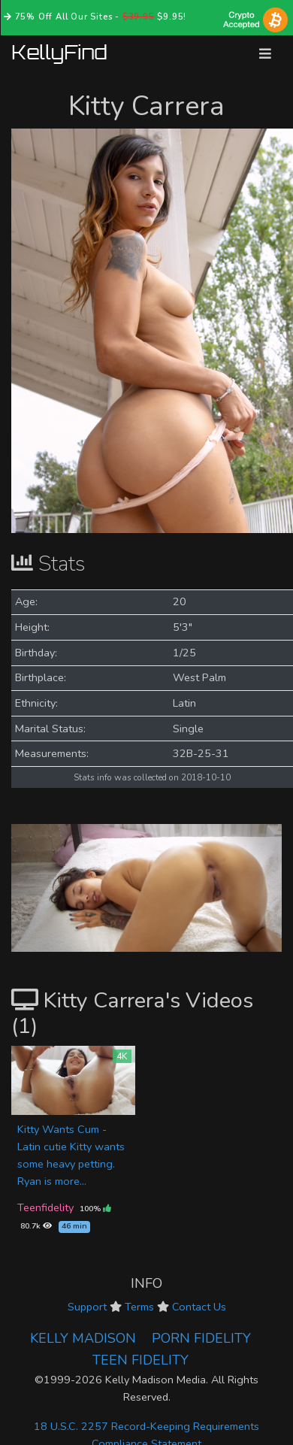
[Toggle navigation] (265, 54)
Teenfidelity (45, 1207)
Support (87, 1306)
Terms (139, 1306)
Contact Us (199, 1306)
